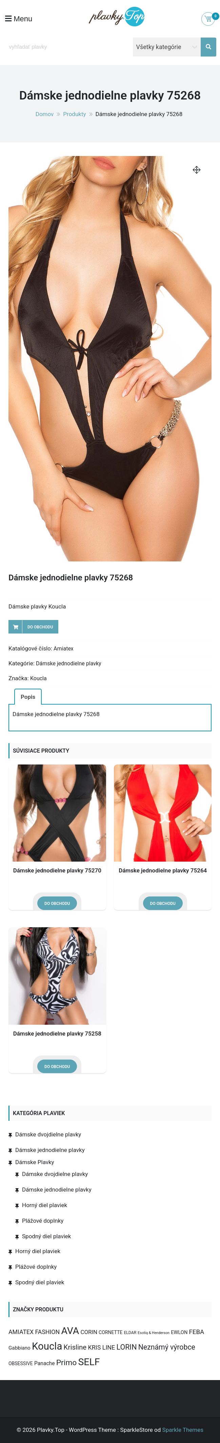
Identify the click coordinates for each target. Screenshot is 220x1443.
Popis (28, 696)
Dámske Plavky (34, 1162)
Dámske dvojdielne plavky (48, 1134)
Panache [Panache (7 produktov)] (44, 1363)
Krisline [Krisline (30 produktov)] (75, 1347)
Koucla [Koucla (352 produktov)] (47, 1346)
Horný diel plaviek (44, 1205)
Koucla (38, 678)
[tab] (28, 696)
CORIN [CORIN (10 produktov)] (89, 1332)
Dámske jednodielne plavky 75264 (163, 870)
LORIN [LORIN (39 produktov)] (127, 1347)
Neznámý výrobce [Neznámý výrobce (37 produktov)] (166, 1347)
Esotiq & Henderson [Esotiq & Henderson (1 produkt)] (153, 1333)
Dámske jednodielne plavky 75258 (57, 1033)
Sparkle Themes (183, 1429)
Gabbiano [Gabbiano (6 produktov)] (19, 1348)
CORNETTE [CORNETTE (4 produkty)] (110, 1332)
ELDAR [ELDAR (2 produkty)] (130, 1332)
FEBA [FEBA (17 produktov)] (196, 1332)
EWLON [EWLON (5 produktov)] (179, 1332)
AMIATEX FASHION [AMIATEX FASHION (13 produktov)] (34, 1332)
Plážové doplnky (42, 1220)
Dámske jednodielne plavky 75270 (57, 870)
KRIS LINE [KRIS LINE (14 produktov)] (101, 1347)
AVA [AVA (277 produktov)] (70, 1330)
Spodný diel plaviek (46, 1236)
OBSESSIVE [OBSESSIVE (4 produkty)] (20, 1363)
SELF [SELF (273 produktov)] (89, 1362)
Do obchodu (40, 627)
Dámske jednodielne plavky (68, 663)
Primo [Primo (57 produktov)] (66, 1362)
